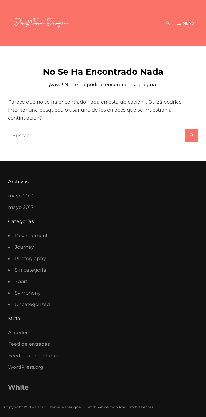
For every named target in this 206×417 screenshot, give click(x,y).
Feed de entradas (29, 344)
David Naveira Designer (60, 407)
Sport (21, 281)
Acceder (18, 333)
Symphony (28, 293)
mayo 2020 (21, 196)
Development (31, 236)
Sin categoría (30, 270)
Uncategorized (32, 304)
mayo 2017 (21, 207)
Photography (30, 258)
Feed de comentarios (33, 356)
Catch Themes (140, 407)
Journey (24, 247)
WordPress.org (25, 367)
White (18, 387)
